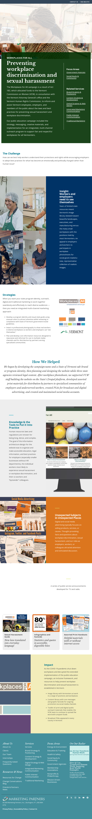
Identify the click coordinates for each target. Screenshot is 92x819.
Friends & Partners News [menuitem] (11, 788)
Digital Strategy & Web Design (76, 104)
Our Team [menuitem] (7, 754)
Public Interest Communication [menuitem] (32, 775)
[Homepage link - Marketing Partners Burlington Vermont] (24, 799)
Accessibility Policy (21, 809)
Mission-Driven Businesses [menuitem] (54, 781)
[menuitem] (12, 772)
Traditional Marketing (75, 121)
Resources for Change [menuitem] (12, 777)
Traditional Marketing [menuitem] (34, 780)
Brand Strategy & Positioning (73, 93)
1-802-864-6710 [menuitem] (84, 2)
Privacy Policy (7, 809)
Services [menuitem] (28, 747)
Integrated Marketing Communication (75, 110)
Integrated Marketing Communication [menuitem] (34, 769)
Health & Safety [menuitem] (54, 754)
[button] (67, 797)
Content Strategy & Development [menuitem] (33, 757)
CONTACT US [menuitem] (74, 2)
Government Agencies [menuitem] (56, 764)
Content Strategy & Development (74, 99)
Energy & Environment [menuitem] (57, 747)
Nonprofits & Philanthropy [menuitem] (53, 775)
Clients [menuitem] (5, 750)
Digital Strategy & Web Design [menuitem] (35, 763)
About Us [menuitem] (7, 747)
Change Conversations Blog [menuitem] (12, 782)
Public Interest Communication (73, 116)
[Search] (88, 6)
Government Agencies (75, 72)
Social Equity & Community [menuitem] (53, 759)
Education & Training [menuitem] (56, 750)
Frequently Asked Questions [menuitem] (10, 763)
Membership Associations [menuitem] (53, 769)
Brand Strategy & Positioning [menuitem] (32, 751)
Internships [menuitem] (8, 758)
